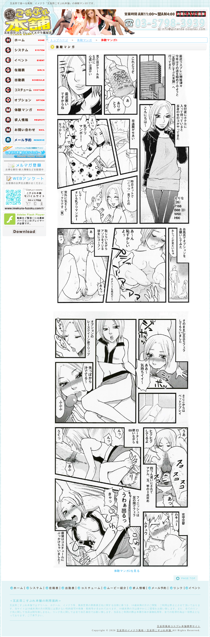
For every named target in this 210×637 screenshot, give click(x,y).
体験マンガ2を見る (127, 570)
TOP (29, 20)
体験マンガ (84, 40)
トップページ (59, 40)
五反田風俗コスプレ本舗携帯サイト (178, 626)
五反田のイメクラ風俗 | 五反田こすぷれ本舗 (144, 630)
